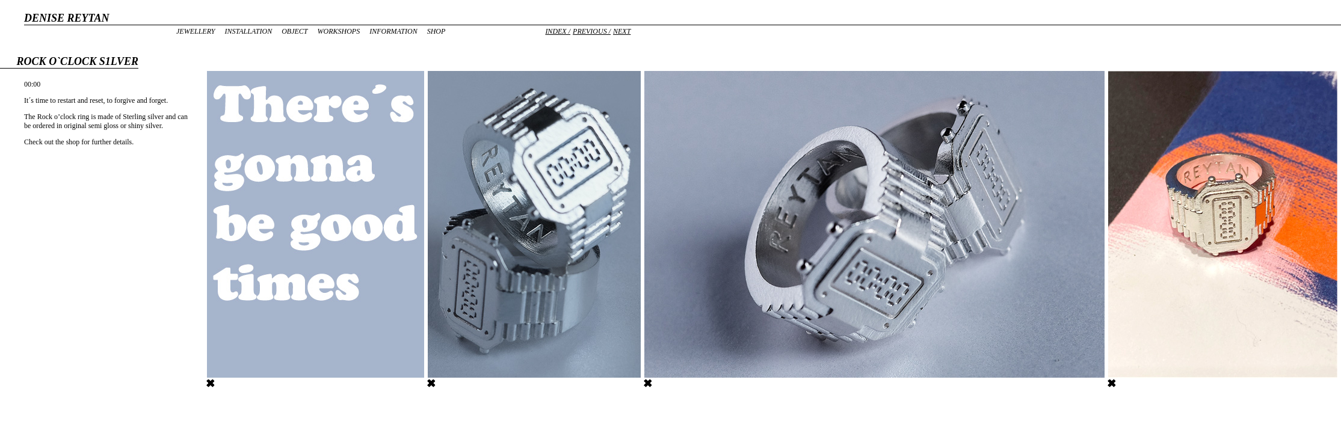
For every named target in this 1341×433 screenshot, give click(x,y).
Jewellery (195, 31)
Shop (436, 31)
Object (294, 31)
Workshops (338, 31)
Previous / (592, 31)
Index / (557, 31)
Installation (248, 31)
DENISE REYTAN (66, 18)
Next (621, 31)
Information (393, 31)
